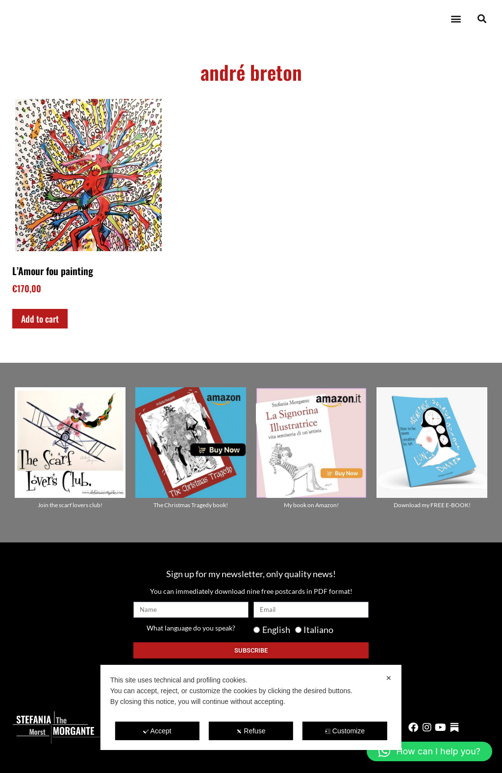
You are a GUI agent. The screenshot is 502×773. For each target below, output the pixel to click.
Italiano (318, 629)
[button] (456, 19)
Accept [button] (157, 731)
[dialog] (251, 707)
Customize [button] (345, 731)
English (276, 629)
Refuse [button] (250, 731)
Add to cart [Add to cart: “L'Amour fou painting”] (40, 318)
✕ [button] (389, 678)
